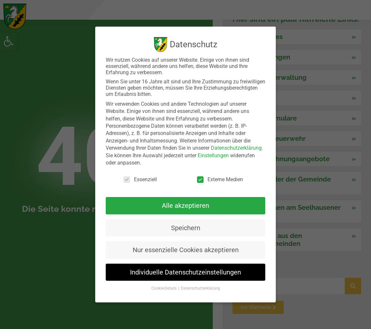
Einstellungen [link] (213, 155)
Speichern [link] (185, 228)
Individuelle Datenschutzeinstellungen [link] (185, 272)
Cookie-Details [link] (164, 288)
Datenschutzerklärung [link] (236, 148)
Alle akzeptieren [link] (185, 205)
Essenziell (140, 179)
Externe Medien (220, 179)
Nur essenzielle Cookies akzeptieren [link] (186, 250)
